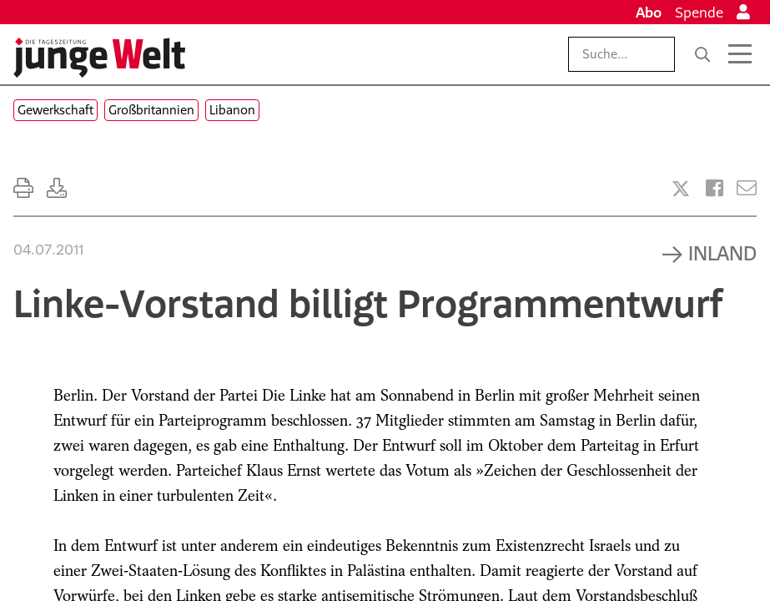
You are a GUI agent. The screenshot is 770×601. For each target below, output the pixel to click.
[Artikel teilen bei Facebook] (714, 188)
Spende (699, 12)
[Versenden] (747, 188)
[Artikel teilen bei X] (680, 188)
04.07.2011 (48, 249)
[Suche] (702, 54)
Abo (649, 12)
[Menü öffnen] (740, 54)
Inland (722, 252)
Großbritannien (151, 110)
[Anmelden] (743, 12)
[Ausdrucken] (23, 188)
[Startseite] (99, 58)
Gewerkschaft (55, 110)
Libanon (232, 110)
